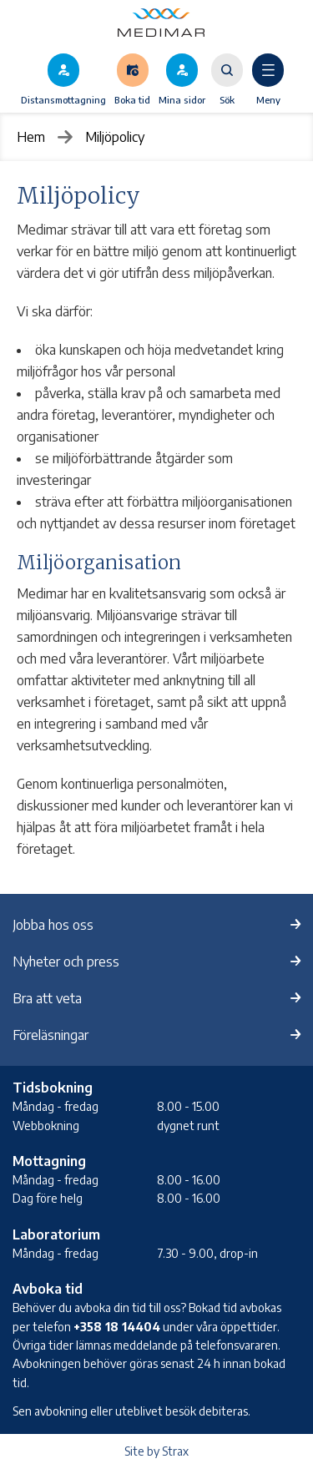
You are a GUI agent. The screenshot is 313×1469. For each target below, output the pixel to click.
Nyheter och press (66, 961)
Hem (31, 137)
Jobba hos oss (53, 924)
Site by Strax (156, 1451)
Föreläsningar (50, 1035)
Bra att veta (47, 998)
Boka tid (132, 99)
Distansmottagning (63, 99)
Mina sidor (182, 99)
